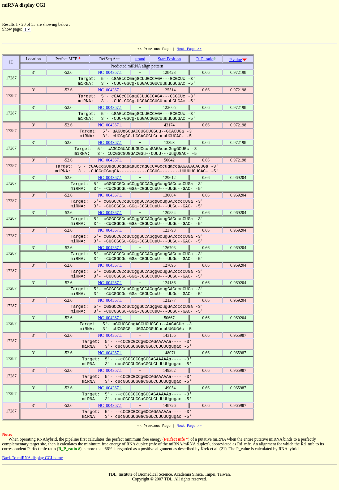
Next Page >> (189, 49)
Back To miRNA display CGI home (32, 459)
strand (140, 59)
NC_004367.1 (110, 73)
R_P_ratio (204, 59)
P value (235, 60)
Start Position (169, 59)
